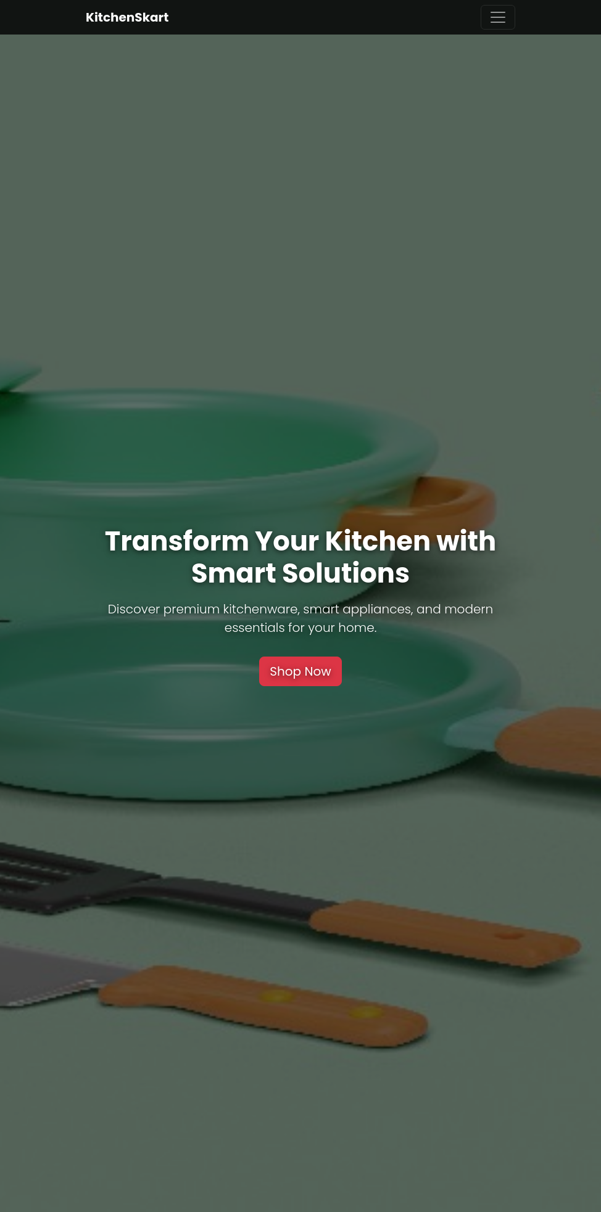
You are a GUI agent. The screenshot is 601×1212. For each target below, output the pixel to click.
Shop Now (300, 671)
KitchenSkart (127, 17)
